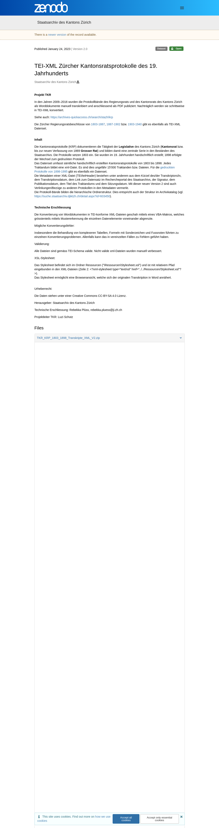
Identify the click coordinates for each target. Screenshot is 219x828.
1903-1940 (135, 124)
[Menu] (182, 8)
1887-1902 (114, 124)
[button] (109, 338)
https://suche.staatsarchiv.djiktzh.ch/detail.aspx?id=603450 (72, 196)
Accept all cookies (126, 819)
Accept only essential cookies (159, 819)
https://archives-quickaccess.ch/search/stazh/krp (81, 117)
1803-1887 (98, 124)
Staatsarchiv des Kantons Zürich (64, 22)
